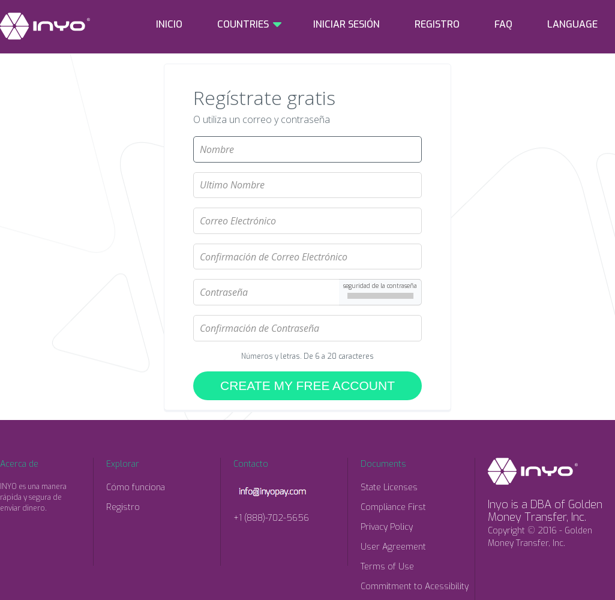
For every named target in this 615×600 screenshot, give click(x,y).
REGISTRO (437, 24)
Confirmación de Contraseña (307, 310)
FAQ (503, 24)
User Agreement (393, 547)
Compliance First (393, 507)
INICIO (169, 24)
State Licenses (389, 487)
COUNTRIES (243, 24)
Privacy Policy (387, 527)
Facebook (9, 530)
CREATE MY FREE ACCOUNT (307, 385)
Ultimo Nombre (307, 167)
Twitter (33, 530)
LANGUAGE (572, 24)
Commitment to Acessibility (415, 586)
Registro (123, 507)
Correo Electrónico (307, 203)
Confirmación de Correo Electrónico (307, 239)
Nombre (307, 131)
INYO (45, 26)
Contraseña (307, 274)
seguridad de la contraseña (380, 285)
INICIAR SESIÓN (346, 24)
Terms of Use (387, 566)
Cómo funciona (135, 487)
